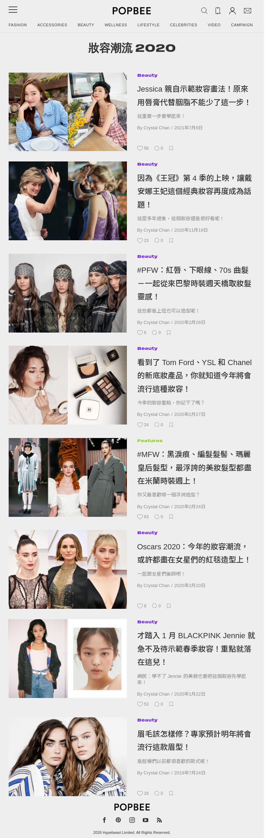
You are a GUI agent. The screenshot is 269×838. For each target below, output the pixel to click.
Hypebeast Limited (118, 832)
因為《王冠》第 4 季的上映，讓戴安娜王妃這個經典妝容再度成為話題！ (194, 191)
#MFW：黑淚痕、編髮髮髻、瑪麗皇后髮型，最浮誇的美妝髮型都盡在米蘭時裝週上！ (194, 467)
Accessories (52, 25)
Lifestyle (149, 25)
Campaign (242, 25)
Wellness (116, 25)
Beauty (86, 25)
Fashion (18, 25)
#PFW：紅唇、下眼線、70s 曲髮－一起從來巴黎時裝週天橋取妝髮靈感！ (194, 283)
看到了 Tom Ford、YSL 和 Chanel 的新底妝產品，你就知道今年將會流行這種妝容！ (194, 375)
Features (150, 440)
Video (214, 25)
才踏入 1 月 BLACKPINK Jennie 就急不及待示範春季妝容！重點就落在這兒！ (196, 649)
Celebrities (183, 25)
